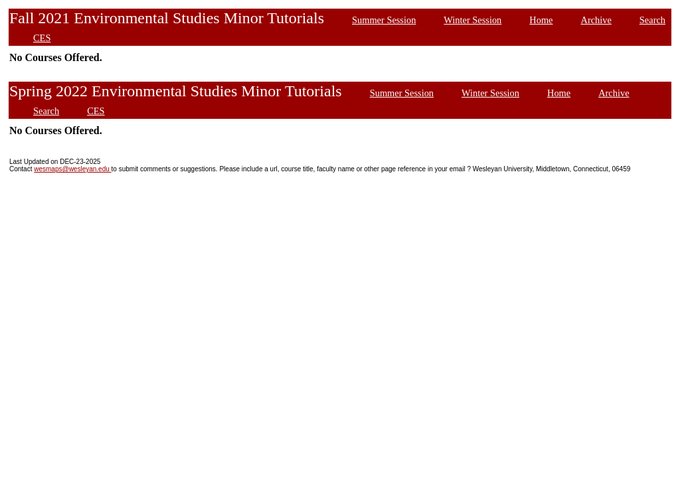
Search (652, 20)
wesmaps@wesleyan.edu (72, 169)
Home (540, 20)
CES (41, 38)
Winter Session (472, 20)
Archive (596, 20)
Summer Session (384, 20)
